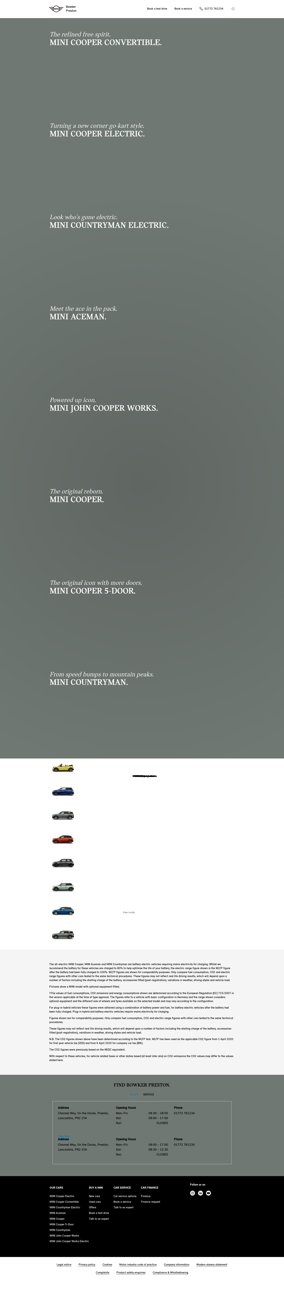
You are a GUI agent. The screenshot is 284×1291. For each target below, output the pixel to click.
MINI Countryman (60, 1230)
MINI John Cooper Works (64, 1235)
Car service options (125, 1196)
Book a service (122, 1201)
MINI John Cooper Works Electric (69, 1241)
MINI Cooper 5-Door (62, 1224)
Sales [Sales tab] (134, 1094)
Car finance (149, 1187)
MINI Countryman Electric (65, 1207)
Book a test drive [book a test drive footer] (99, 1213)
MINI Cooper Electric (62, 1196)
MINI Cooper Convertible (64, 1201)
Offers (92, 1207)
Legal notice (64, 1264)
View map (64, 1136)
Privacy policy (87, 1264)
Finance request (150, 1201)
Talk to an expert (99, 1218)
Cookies (107, 1264)
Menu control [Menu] (233, 9)
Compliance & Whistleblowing (170, 1272)
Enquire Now (155, 912)
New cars (94, 1196)
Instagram (193, 1193)
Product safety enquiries (130, 1272)
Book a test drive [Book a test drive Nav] (157, 8)
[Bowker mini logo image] (62, 9)
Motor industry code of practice (138, 1264)
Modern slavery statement (212, 1264)
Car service (122, 1187)
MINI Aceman (58, 1213)
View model (129, 912)
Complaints (102, 1272)
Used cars (95, 1201)
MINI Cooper (57, 1218)
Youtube (208, 1193)
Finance (146, 1196)
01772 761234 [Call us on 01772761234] (214, 8)
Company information (176, 1264)
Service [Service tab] (148, 1094)
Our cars (56, 1187)
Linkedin (200, 1193)
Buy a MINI (96, 1187)
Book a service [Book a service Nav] (183, 8)
